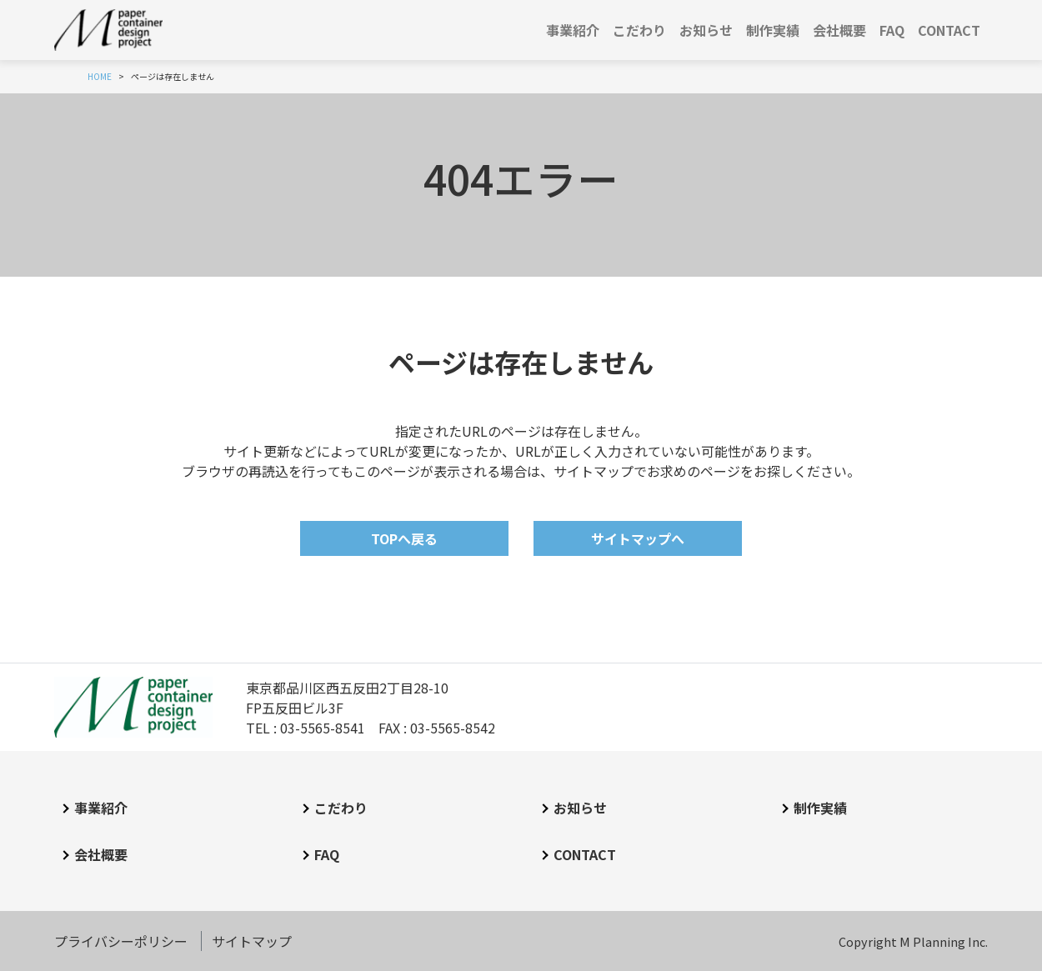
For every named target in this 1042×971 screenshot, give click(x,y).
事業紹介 (572, 30)
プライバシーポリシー (121, 941)
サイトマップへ (637, 538)
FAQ (891, 30)
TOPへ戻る (404, 538)
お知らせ (706, 30)
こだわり (639, 30)
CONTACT (949, 30)
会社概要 (839, 30)
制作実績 (772, 30)
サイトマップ (252, 941)
